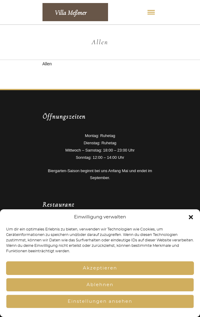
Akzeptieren (100, 268)
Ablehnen (100, 285)
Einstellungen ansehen (100, 301)
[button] (191, 217)
